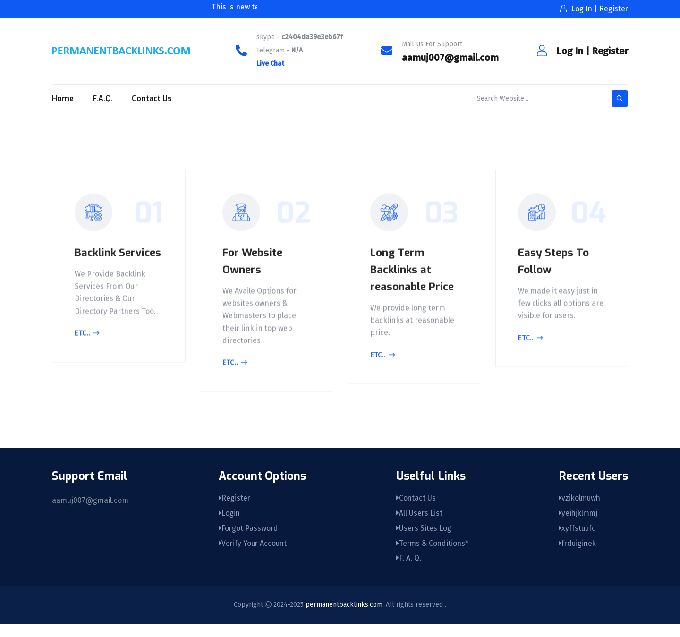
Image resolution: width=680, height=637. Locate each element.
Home (63, 98)
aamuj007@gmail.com (450, 57)
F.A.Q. (103, 98)
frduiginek (578, 556)
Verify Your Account (253, 556)
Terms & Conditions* (432, 556)
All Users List (418, 524)
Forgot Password (248, 540)
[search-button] (620, 98)
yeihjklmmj (579, 524)
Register (610, 51)
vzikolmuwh (580, 509)
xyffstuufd (578, 540)
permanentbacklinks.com (344, 617)
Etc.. (88, 352)
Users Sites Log (422, 540)
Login (229, 524)
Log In (569, 51)
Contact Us (152, 98)
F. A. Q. (407, 571)
